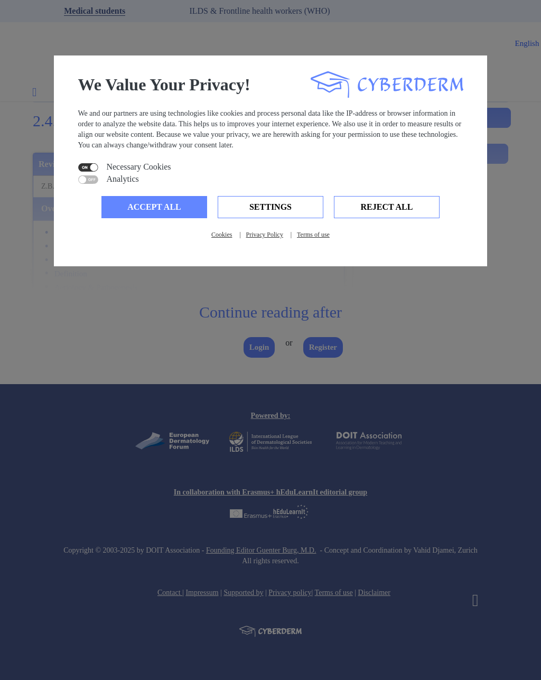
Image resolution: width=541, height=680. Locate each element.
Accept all (154, 206)
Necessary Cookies (138, 167)
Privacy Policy (264, 234)
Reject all (387, 206)
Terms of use (313, 234)
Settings (270, 206)
